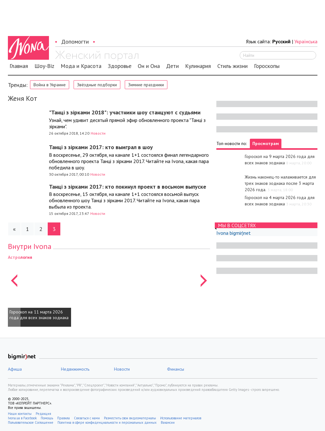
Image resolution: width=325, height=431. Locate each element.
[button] (14, 290)
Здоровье (119, 66)
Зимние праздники (146, 85)
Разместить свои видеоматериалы (130, 418)
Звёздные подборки (97, 85)
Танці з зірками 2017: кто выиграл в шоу (101, 147)
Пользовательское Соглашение (30, 422)
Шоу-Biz (44, 66)
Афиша (15, 369)
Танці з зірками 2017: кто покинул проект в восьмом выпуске (127, 186)
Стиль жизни (232, 66)
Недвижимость (75, 369)
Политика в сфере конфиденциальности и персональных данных (107, 422)
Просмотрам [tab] (265, 143)
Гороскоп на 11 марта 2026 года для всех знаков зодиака (39, 314)
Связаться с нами (87, 418)
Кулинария (198, 66)
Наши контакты (20, 413)
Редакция (43, 413)
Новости (98, 133)
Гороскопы (267, 66)
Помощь (47, 418)
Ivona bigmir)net (233, 233)
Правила (63, 418)
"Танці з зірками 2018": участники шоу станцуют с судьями (125, 112)
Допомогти (75, 41)
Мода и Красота (81, 66)
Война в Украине (49, 85)
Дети (172, 66)
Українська (305, 41)
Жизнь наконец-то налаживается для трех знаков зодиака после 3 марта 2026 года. (280, 183)
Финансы (175, 369)
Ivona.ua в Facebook (22, 418)
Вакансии (168, 422)
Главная (18, 66)
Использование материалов (180, 418)
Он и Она (149, 66)
